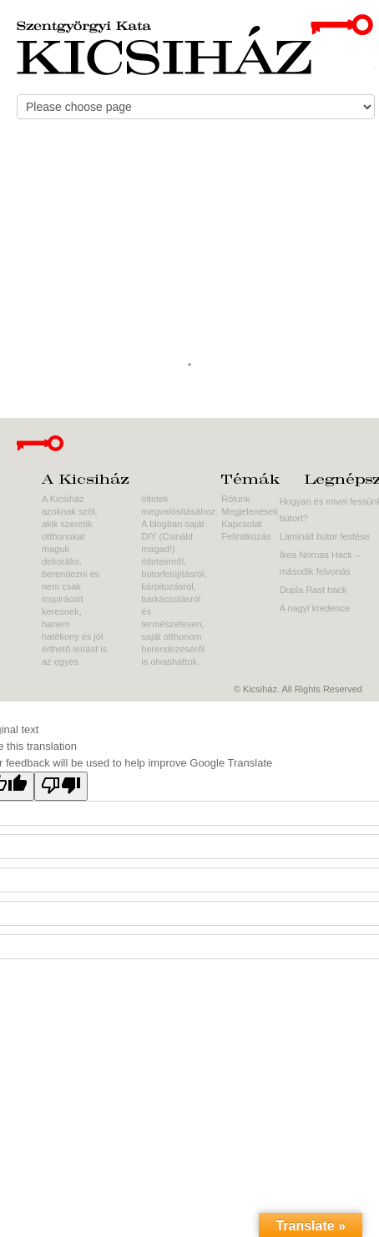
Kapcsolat (241, 524)
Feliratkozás (245, 536)
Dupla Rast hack (313, 590)
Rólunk (235, 499)
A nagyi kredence (315, 608)
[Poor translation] (61, 786)
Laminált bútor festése (325, 536)
